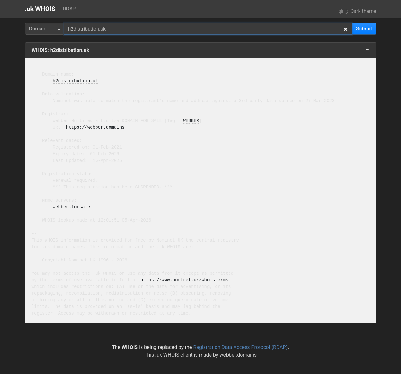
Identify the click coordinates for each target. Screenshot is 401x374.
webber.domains (238, 355)
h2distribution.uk (75, 81)
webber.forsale (71, 207)
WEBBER (191, 121)
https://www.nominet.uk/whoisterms (184, 280)
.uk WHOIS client (173, 355)
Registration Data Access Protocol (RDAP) (240, 347)
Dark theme (363, 11)
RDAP (69, 9)
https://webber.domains (95, 128)
